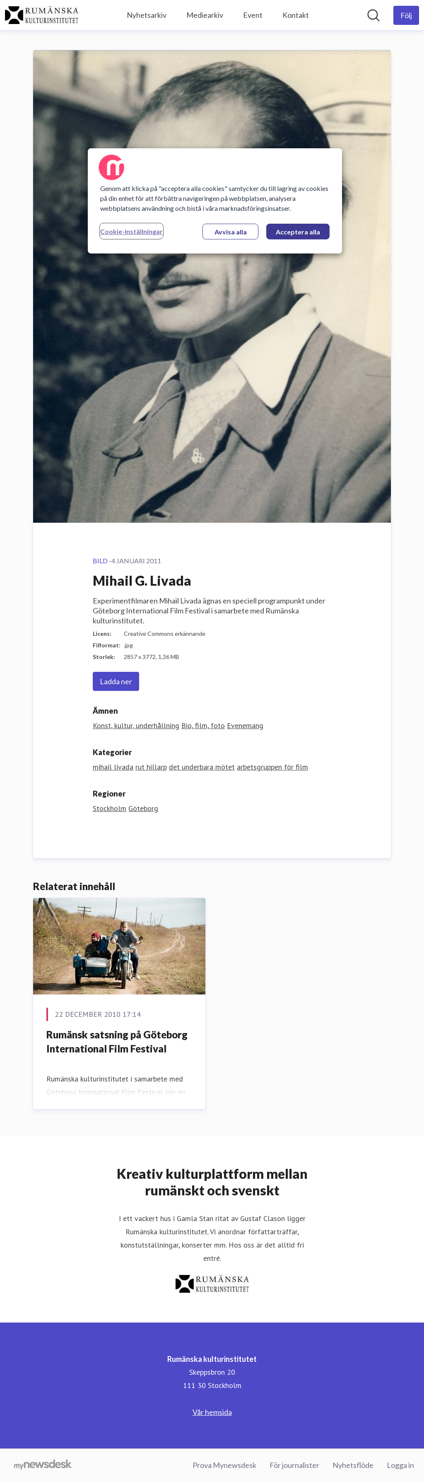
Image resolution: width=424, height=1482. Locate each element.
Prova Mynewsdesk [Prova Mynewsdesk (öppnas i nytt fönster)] (224, 1465)
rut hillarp (151, 767)
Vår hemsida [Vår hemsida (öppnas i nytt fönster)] (212, 1412)
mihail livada (113, 767)
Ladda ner (116, 681)
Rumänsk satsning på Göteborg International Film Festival (117, 1041)
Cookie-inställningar (131, 231)
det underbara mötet (202, 767)
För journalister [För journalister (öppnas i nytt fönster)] (294, 1465)
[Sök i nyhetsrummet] (373, 15)
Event (253, 14)
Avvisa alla (230, 232)
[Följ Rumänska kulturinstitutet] (406, 15)
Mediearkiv (204, 14)
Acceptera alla (298, 232)
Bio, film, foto (203, 725)
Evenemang (245, 725)
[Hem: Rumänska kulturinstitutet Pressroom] (41, 15)
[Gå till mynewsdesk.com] (43, 1465)
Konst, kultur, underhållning (136, 725)
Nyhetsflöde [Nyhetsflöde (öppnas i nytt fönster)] (352, 1465)
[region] (215, 200)
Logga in (400, 1465)
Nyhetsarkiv (146, 14)
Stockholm (109, 808)
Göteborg (143, 808)
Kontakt (295, 14)
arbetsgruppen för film (272, 767)
